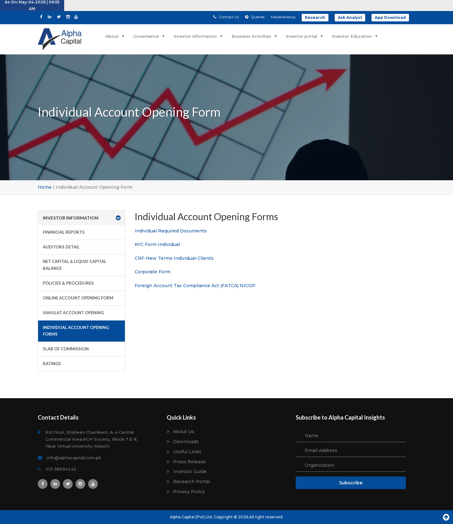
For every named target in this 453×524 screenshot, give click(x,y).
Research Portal (191, 481)
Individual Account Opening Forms (76, 331)
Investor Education (355, 36)
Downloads (186, 441)
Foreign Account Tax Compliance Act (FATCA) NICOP (195, 285)
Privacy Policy (189, 491)
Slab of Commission (66, 348)
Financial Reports (64, 232)
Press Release (189, 462)
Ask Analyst (350, 17)
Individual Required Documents (171, 231)
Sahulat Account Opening (73, 312)
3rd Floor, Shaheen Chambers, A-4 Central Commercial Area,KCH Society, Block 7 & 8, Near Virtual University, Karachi (91, 439)
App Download (390, 17)
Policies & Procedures (68, 283)
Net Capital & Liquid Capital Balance (74, 265)
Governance (149, 36)
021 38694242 (61, 468)
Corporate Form (153, 272)
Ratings (52, 363)
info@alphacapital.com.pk (73, 457)
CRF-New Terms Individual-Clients (174, 258)
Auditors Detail (61, 246)
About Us (183, 431)
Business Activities (255, 36)
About (115, 36)
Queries (255, 16)
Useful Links (187, 451)
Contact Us (226, 16)
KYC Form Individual (157, 244)
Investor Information (199, 36)
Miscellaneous (283, 16)
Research (315, 17)
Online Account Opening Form (78, 297)
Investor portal (305, 36)
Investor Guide (190, 471)
